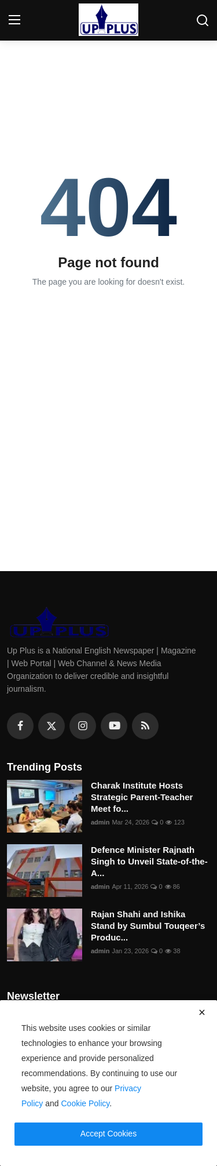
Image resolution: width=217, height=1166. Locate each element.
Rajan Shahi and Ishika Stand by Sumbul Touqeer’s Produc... (148, 925)
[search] (202, 20)
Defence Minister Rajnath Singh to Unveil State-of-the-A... (149, 861)
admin (100, 822)
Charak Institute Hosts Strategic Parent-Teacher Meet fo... (142, 796)
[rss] (145, 726)
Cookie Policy (85, 1103)
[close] (202, 1012)
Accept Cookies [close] (108, 1133)
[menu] (14, 20)
